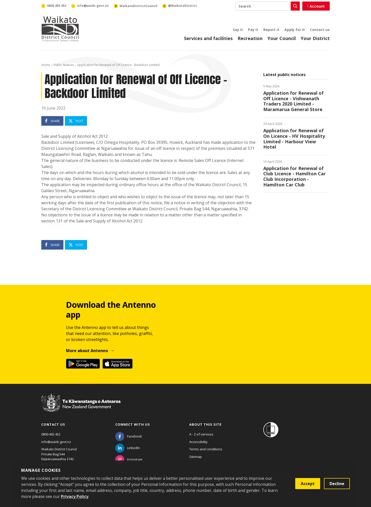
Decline (336, 483)
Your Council (282, 38)
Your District (315, 38)
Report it (271, 29)
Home (45, 65)
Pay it (253, 29)
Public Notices (64, 65)
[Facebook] (128, 436)
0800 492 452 (50, 434)
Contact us (320, 29)
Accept (308, 483)
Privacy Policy (74, 496)
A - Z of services (201, 434)
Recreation (250, 38)
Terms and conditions (205, 449)
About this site (205, 424)
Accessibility (198, 442)
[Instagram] (128, 459)
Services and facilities (208, 38)
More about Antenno (87, 350)
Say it (238, 29)
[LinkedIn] (127, 448)
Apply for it (294, 29)
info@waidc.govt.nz (56, 442)
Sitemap (195, 456)
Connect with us (132, 424)
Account (316, 6)
